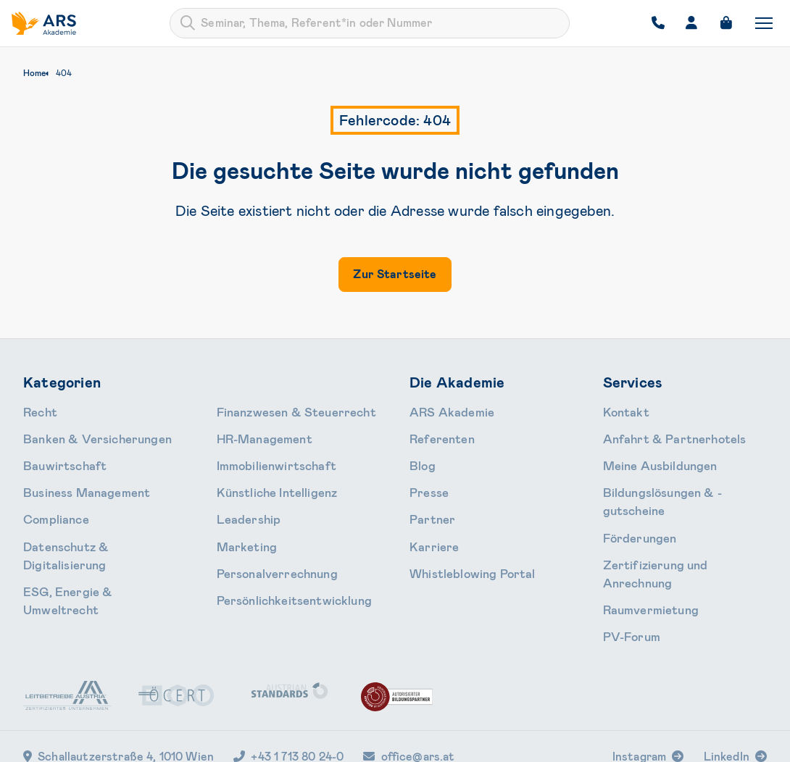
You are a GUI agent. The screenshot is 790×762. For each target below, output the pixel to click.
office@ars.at (408, 696)
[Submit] (187, 23)
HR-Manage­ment (256, 410)
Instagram (639, 696)
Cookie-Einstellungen (717, 741)
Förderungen (634, 506)
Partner (427, 506)
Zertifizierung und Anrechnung (676, 530)
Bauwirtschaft (58, 458)
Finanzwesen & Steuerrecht (89, 578)
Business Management (76, 482)
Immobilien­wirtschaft (267, 434)
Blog (420, 458)
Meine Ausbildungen (650, 458)
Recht (38, 410)
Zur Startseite (394, 274)
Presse (425, 482)
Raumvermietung (643, 554)
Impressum (624, 741)
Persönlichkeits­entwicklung (282, 554)
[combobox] (369, 23)
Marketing (241, 506)
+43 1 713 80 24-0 (288, 696)
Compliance (50, 506)
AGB (496, 741)
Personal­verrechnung (267, 530)
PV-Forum (627, 578)
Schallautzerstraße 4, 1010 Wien (118, 696)
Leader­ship (242, 482)
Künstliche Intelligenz (267, 458)
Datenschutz (554, 741)
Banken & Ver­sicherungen (83, 434)
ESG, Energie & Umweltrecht (91, 554)
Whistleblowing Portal (461, 554)
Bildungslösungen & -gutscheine (678, 482)
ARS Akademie (444, 410)
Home (34, 73)
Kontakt (623, 410)
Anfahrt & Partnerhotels (662, 434)
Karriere (428, 530)
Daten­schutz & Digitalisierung (94, 530)
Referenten (436, 434)
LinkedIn (726, 696)
